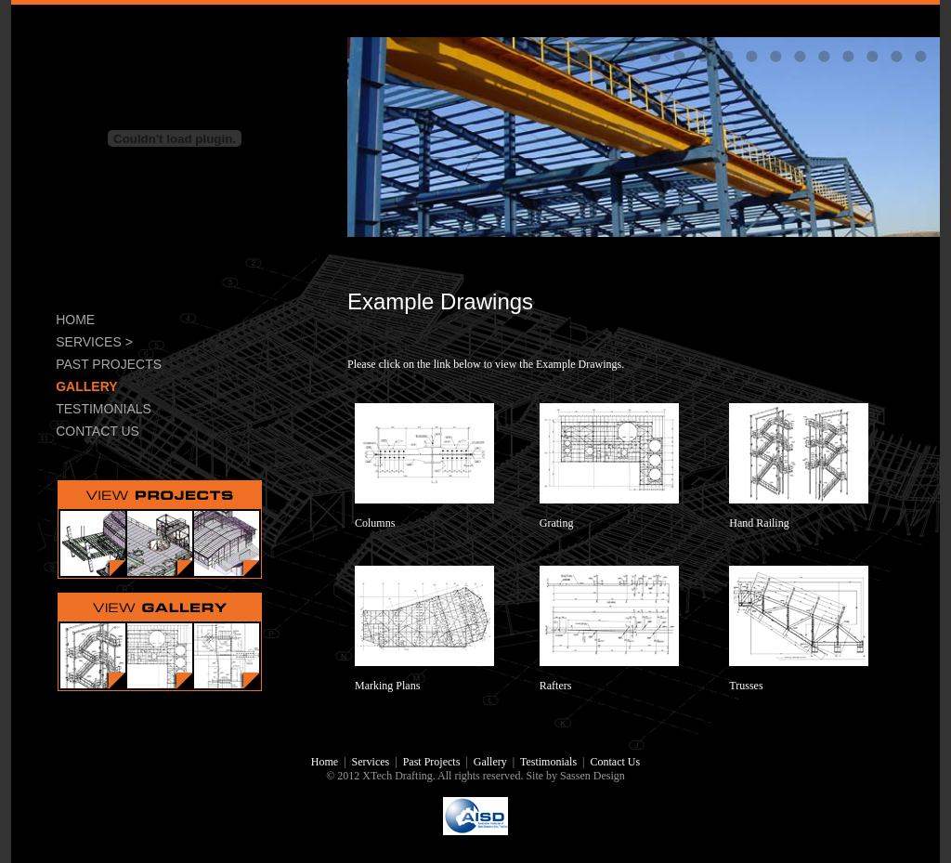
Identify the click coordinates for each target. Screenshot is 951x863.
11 (824, 55)
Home (324, 761)
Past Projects (432, 761)
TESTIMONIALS (103, 408)
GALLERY (86, 386)
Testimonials (548, 761)
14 (896, 55)
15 (920, 55)
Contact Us (615, 761)
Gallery (490, 761)
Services (371, 761)
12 (848, 55)
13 (872, 55)
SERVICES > (94, 341)
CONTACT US (97, 431)
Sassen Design (592, 775)
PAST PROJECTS (109, 364)
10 (799, 55)
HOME (75, 319)
